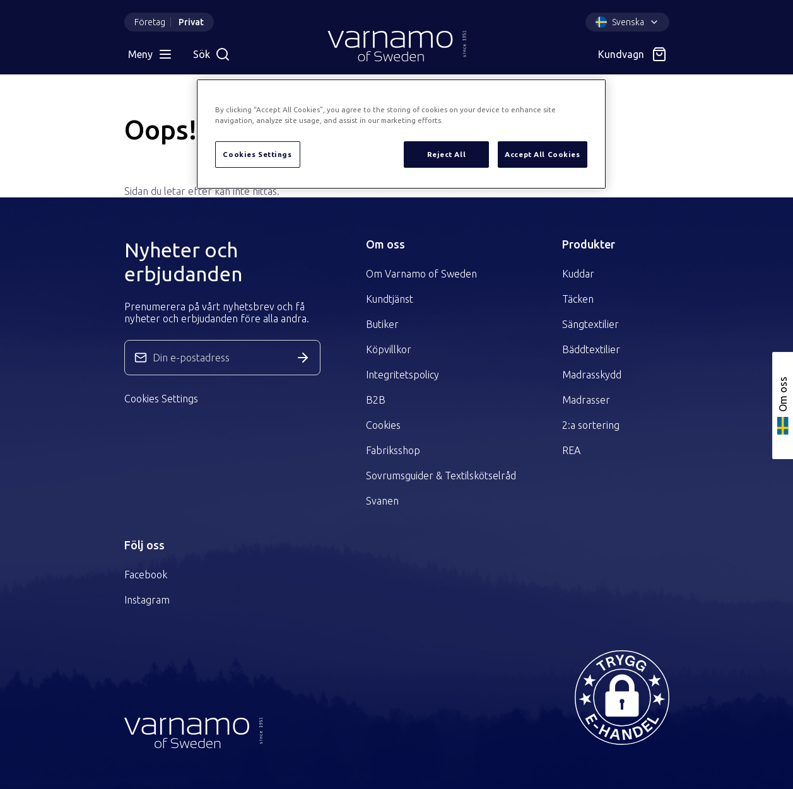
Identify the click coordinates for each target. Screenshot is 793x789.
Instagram (147, 599)
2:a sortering (591, 425)
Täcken (578, 299)
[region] (401, 134)
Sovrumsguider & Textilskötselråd (441, 475)
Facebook (145, 574)
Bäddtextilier (591, 349)
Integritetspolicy (402, 374)
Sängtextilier (590, 324)
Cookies (383, 425)
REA (571, 450)
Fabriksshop (393, 450)
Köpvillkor (388, 349)
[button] (622, 697)
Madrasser (586, 400)
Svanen (382, 500)
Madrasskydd (591, 374)
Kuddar (578, 273)
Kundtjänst (389, 299)
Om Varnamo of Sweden (421, 273)
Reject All (446, 154)
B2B (375, 400)
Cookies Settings (161, 398)
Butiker (382, 324)
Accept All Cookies (542, 154)
